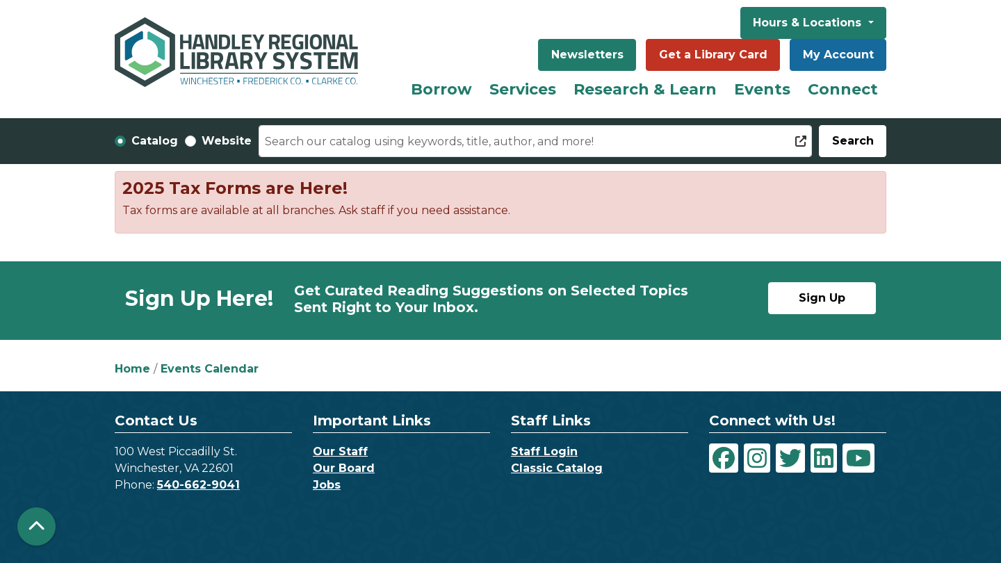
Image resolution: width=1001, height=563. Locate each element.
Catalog (154, 140)
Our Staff (340, 451)
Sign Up (822, 297)
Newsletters (587, 54)
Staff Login (544, 451)
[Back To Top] (36, 526)
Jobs (327, 484)
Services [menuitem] (522, 89)
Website (227, 140)
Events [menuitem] (762, 89)
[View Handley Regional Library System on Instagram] (757, 458)
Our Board (344, 468)
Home (132, 368)
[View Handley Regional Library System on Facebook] (723, 458)
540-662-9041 (198, 484)
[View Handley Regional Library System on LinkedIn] (824, 458)
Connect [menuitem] (843, 89)
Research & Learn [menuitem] (645, 89)
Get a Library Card (713, 54)
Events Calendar (210, 368)
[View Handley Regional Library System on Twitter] (790, 458)
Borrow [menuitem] (441, 89)
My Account (838, 54)
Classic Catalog (557, 468)
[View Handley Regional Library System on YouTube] (858, 458)
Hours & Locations (809, 22)
